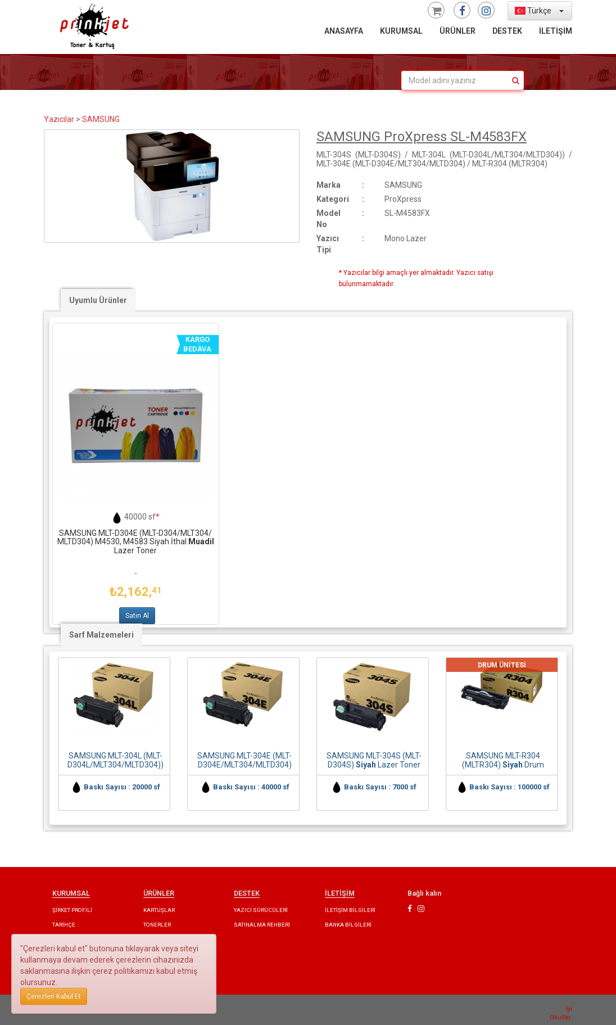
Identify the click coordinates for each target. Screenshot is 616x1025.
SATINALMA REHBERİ (262, 925)
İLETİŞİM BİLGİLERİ (350, 910)
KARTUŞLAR (159, 910)
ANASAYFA (343, 30)
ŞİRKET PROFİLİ (72, 910)
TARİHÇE (63, 925)
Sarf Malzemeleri (101, 634)
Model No (328, 219)
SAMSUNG (101, 119)
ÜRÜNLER (457, 30)
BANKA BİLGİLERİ (348, 925)
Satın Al (137, 616)
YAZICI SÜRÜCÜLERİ (261, 910)
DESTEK (507, 30)
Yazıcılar (59, 119)
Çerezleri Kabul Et (53, 996)
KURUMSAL (401, 30)
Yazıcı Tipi (327, 244)
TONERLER (157, 925)
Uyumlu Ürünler (98, 300)
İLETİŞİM (555, 30)
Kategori (332, 199)
